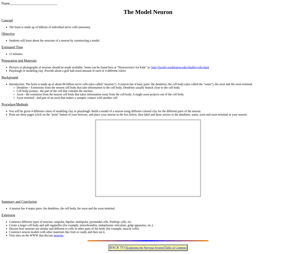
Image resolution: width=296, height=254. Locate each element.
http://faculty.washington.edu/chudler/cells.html (180, 67)
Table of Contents (175, 247)
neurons (58, 235)
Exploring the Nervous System (145, 247)
